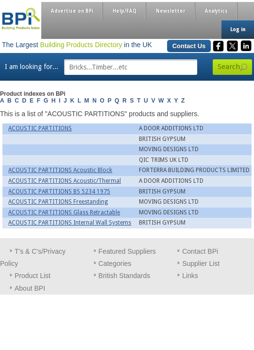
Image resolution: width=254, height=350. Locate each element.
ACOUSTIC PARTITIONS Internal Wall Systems (69, 222)
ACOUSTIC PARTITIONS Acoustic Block (60, 170)
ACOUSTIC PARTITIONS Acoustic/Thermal (64, 180)
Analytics (216, 11)
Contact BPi (200, 251)
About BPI (30, 288)
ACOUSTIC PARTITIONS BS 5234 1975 (59, 191)
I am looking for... (31, 66)
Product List (33, 276)
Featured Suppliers (127, 251)
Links (190, 276)
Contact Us (189, 46)
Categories (115, 263)
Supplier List (201, 263)
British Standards (125, 276)
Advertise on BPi (72, 11)
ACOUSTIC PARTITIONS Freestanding (58, 201)
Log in (237, 29)
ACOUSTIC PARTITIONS (40, 128)
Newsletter (171, 11)
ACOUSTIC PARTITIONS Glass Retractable (64, 212)
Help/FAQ (124, 11)
